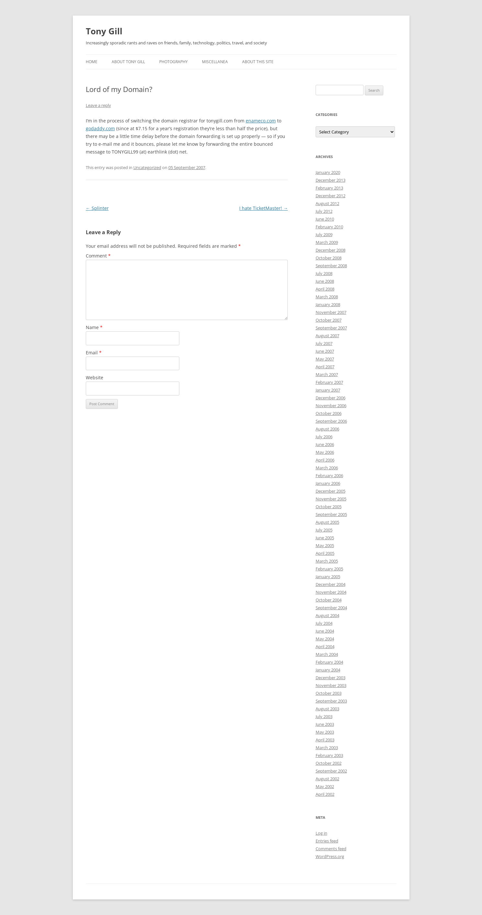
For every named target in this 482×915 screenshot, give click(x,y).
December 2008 (330, 250)
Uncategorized (147, 167)
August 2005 (327, 522)
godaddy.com (100, 128)
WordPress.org (330, 856)
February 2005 (329, 569)
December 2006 (330, 398)
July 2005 (324, 530)
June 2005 (325, 538)
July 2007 (324, 343)
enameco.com (261, 121)
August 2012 (327, 203)
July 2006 (324, 437)
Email (94, 352)
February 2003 (329, 755)
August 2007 (327, 335)
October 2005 (329, 506)
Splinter (97, 208)
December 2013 (330, 180)
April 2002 (325, 794)
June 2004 (325, 631)
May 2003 (325, 732)
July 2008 (324, 273)
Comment (98, 256)
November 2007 (331, 312)
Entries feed (327, 841)
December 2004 (330, 584)
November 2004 (331, 592)
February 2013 (329, 188)
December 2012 (330, 196)
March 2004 (327, 654)
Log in (321, 833)
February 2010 (329, 227)
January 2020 (328, 172)
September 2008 (331, 266)
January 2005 (328, 576)
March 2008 (327, 297)
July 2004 (324, 623)
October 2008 (329, 258)
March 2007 (327, 374)
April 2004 (325, 646)
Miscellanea (215, 61)
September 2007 (331, 328)
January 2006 (328, 483)
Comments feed (331, 849)
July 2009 (324, 234)
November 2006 (331, 405)
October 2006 (329, 413)
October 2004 (329, 600)
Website (94, 377)
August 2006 (327, 429)
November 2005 (331, 499)
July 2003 (324, 716)
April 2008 (325, 289)
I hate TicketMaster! (263, 208)
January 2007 (328, 390)
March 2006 (327, 468)
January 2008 (328, 304)
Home (91, 61)
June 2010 (325, 219)
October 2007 (329, 320)
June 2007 (325, 351)
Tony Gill (104, 31)
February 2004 (329, 662)
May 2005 (325, 545)
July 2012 (324, 211)
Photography (173, 61)
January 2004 (328, 670)
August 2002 (327, 779)
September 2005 (331, 514)
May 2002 (325, 786)
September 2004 (331, 608)
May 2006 (325, 452)
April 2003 (325, 740)
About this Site (258, 61)
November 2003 (331, 685)
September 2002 (331, 771)
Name (94, 327)
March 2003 (327, 747)
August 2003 (327, 709)
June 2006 (325, 444)
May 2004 (325, 639)
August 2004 (327, 615)
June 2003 (325, 724)
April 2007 (325, 367)
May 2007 (325, 359)
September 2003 (331, 701)
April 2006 (325, 460)
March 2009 (327, 242)
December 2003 (330, 678)
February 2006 (329, 475)
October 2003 (329, 693)
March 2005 (327, 561)
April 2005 (325, 553)
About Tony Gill (128, 61)
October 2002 (329, 763)
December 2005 (330, 491)
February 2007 (329, 382)
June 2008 (325, 281)
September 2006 (331, 421)
